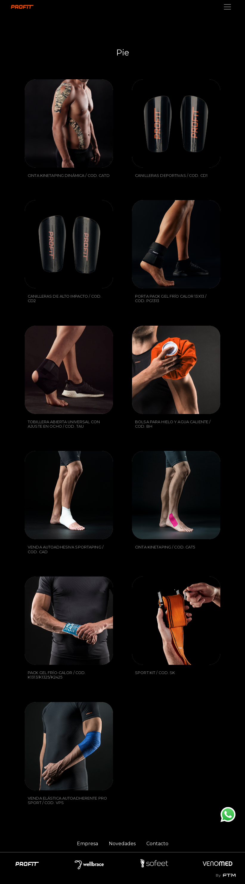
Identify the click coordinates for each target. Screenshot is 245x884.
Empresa (87, 843)
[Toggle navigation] (227, 7)
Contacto (157, 843)
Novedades (122, 843)
